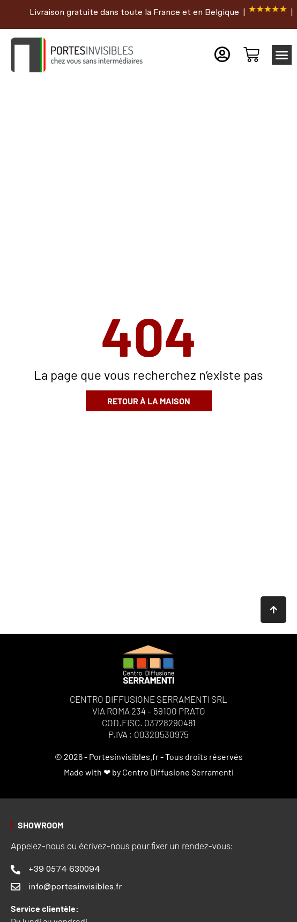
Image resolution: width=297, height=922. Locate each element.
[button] (282, 55)
